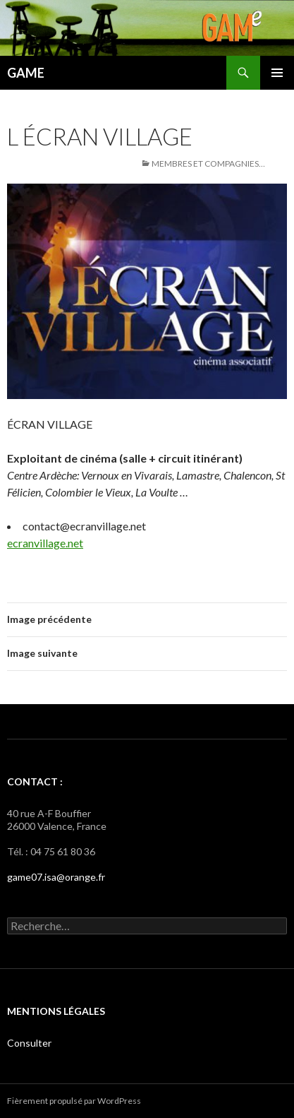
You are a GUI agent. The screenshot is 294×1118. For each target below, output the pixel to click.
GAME (25, 73)
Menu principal (277, 73)
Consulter (29, 1043)
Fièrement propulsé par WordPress (74, 1100)
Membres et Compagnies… (208, 163)
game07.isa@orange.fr (56, 877)
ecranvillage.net (45, 542)
